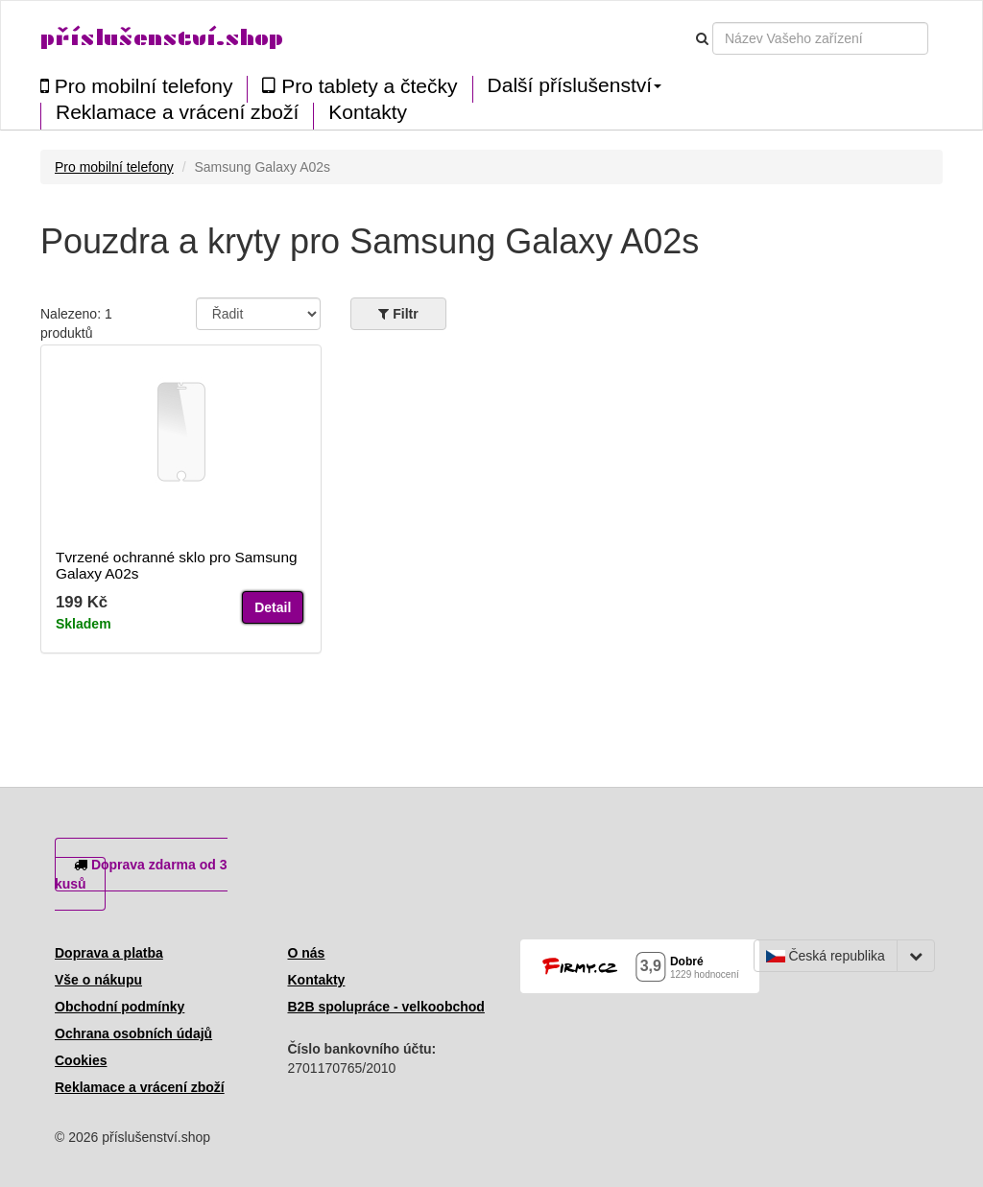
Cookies (81, 1060)
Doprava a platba (109, 953)
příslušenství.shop (161, 38)
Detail (272, 607)
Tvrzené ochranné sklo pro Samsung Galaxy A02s (177, 565)
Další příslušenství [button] (575, 85)
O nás (306, 953)
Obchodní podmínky (119, 1006)
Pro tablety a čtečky (359, 86)
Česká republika (825, 955)
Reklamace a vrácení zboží (177, 112)
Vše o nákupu (98, 979)
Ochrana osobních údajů (133, 1033)
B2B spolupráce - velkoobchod (386, 1006)
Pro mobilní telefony (136, 86)
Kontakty (367, 112)
